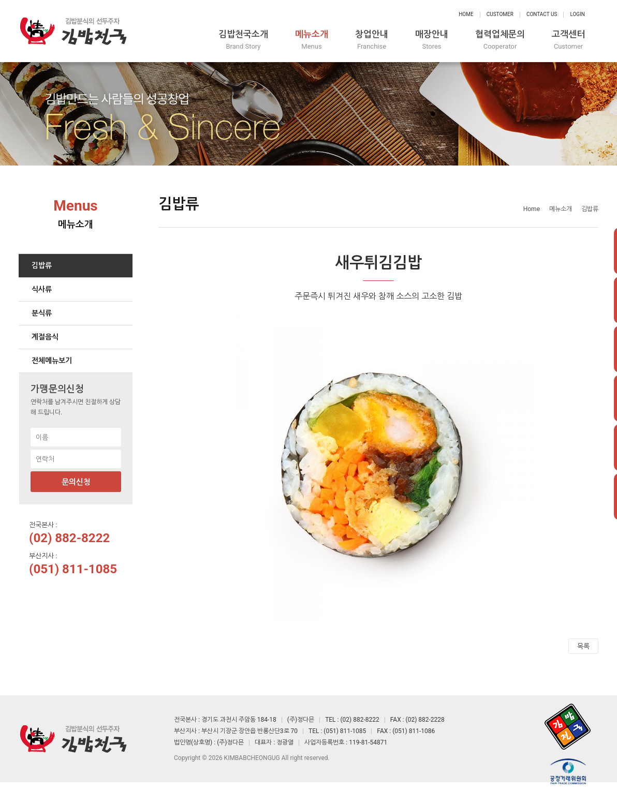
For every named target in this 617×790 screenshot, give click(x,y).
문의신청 (76, 482)
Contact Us (541, 14)
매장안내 (431, 40)
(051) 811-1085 (73, 569)
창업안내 (371, 40)
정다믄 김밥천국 (73, 31)
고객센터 (568, 40)
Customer (500, 14)
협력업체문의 (500, 40)
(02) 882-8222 (69, 538)
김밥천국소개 (243, 40)
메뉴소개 (311, 40)
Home (466, 14)
